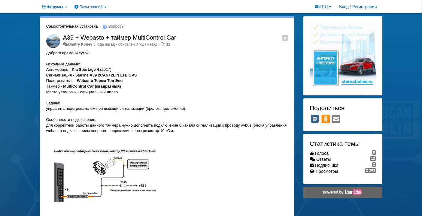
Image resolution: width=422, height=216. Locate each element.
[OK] (325, 118)
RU (323, 6)
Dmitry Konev (80, 44)
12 (168, 44)
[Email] (336, 119)
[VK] (314, 118)
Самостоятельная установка (72, 26)
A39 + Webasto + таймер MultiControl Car (119, 37)
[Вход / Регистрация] (358, 7)
